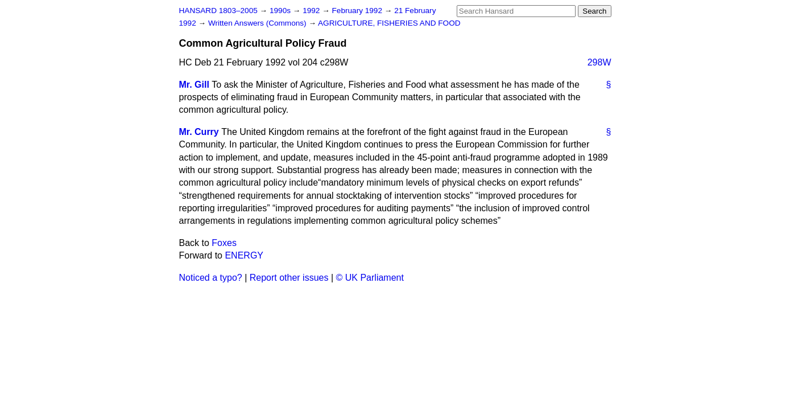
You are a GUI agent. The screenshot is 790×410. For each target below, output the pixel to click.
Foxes (224, 243)
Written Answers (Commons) (258, 23)
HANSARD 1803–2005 (218, 10)
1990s (281, 10)
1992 (312, 10)
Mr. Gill (194, 84)
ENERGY (244, 255)
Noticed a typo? (210, 277)
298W (599, 62)
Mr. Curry (199, 132)
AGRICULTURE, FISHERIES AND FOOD (389, 23)
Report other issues (289, 277)
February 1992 (358, 10)
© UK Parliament (370, 277)
